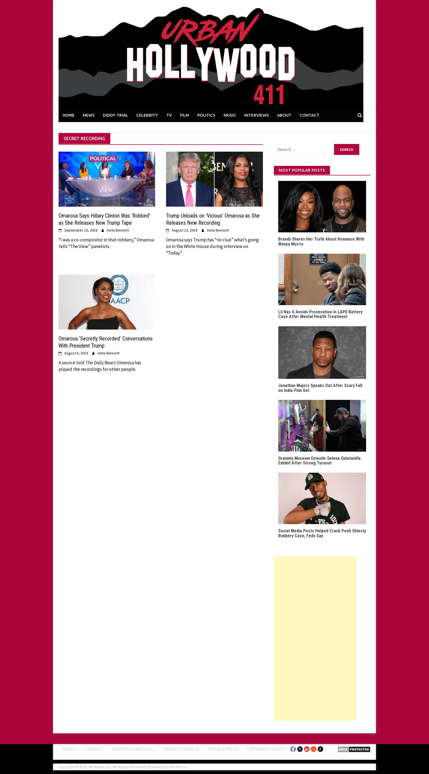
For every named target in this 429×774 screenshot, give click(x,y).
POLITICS (206, 115)
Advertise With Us (132, 749)
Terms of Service (180, 749)
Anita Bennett (118, 230)
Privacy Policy (223, 749)
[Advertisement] (315, 638)
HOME (69, 115)
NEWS (89, 115)
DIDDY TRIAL (115, 115)
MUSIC (230, 115)
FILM (184, 115)
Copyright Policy (266, 749)
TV (169, 115)
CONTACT (309, 115)
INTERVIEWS (256, 115)
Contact (94, 749)
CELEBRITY (147, 115)
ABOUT (284, 115)
